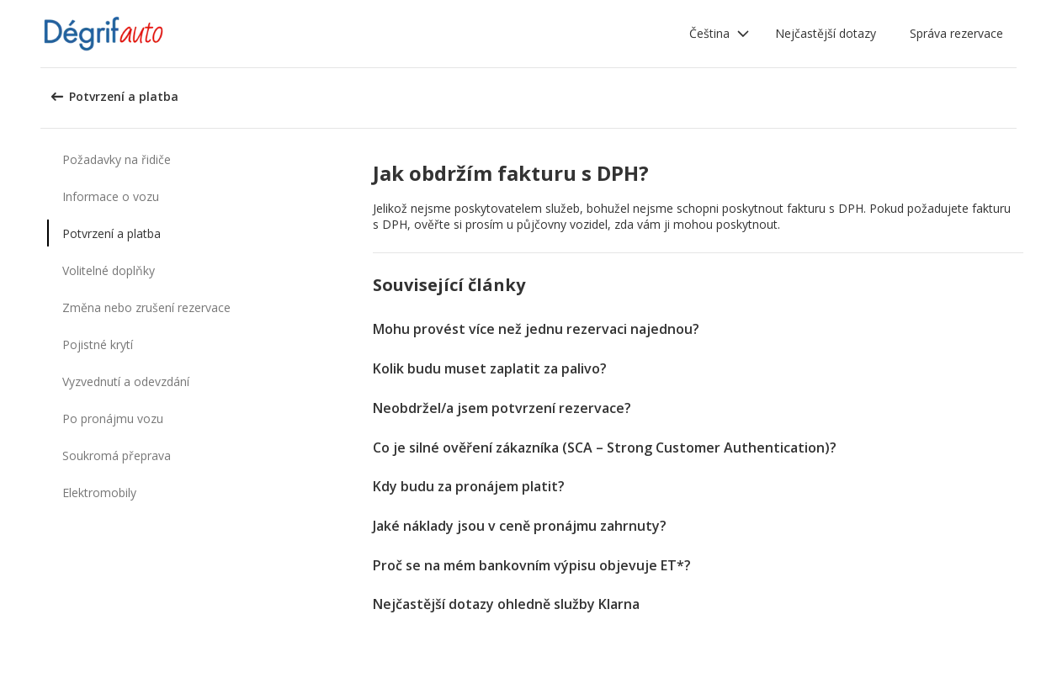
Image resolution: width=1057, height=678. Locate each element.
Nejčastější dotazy (825, 33)
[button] (719, 33)
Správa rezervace (956, 33)
